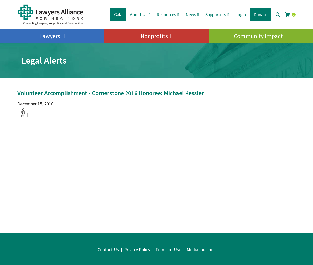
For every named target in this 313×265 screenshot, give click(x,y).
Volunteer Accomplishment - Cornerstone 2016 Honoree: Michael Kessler (110, 93)
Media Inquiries (201, 249)
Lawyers (49, 36)
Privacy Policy (137, 249)
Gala (118, 14)
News (191, 14)
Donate (260, 14)
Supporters (215, 14)
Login (240, 14)
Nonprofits (154, 36)
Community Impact (258, 36)
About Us (138, 14)
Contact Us (108, 249)
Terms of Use (168, 249)
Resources (166, 14)
